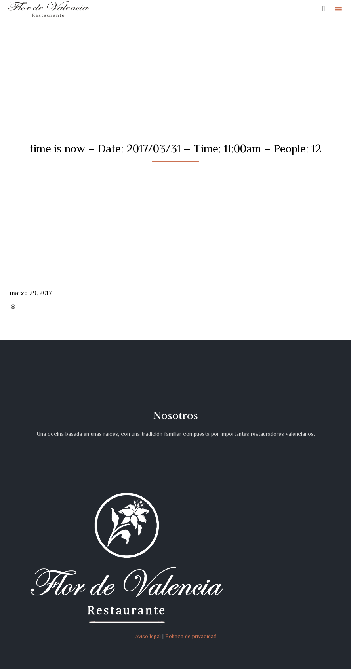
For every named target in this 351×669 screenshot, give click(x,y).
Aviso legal (148, 636)
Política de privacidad (190, 636)
